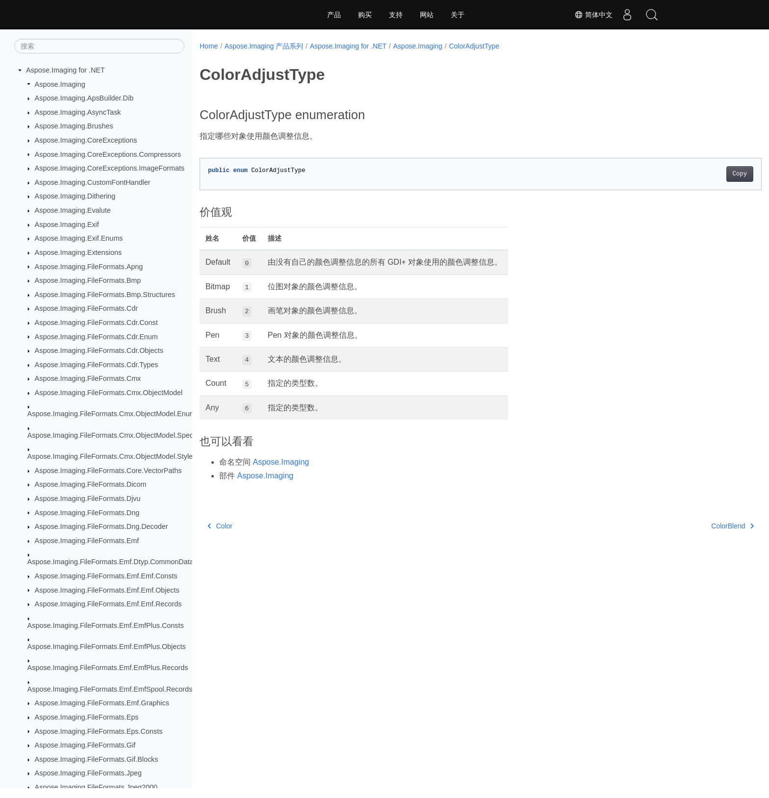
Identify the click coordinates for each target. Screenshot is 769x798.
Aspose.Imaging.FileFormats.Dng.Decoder (101, 526)
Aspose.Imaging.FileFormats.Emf (87, 541)
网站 (427, 15)
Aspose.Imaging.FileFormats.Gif (85, 745)
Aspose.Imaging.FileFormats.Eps (87, 717)
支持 (396, 15)
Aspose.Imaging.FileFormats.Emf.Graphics (102, 703)
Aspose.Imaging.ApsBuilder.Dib (84, 98)
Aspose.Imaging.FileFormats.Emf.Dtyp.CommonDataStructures (126, 562)
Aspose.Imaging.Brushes (74, 126)
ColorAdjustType (474, 46)
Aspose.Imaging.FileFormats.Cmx (88, 378)
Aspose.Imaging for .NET (65, 70)
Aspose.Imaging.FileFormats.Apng (89, 267)
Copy (701, 174)
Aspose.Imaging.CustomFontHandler (93, 182)
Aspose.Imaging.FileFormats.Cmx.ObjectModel (109, 393)
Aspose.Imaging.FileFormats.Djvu (88, 498)
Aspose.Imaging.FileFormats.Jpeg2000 (96, 787)
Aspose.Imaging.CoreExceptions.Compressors (108, 154)
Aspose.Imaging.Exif (67, 224)
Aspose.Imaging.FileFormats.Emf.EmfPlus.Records (107, 668)
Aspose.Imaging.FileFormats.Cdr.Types (96, 365)
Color (219, 526)
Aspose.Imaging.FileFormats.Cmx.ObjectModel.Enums (113, 414)
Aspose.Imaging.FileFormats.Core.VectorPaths (108, 470)
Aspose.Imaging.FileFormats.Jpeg (88, 773)
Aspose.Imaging (60, 84)
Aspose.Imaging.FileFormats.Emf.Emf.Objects (107, 590)
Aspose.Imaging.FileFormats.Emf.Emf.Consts (106, 576)
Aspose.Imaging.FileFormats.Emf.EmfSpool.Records (110, 689)
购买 (365, 15)
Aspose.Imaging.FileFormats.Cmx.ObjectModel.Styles (112, 456)
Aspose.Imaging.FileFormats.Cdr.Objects (99, 350)
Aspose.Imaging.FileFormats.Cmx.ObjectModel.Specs (112, 435)
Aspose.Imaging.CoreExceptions (86, 140)
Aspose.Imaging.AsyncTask (78, 112)
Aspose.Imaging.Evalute (73, 210)
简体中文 (593, 14)
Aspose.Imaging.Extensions (78, 252)
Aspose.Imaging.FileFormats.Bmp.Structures (105, 295)
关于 (457, 15)
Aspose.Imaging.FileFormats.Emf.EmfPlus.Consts (105, 625)
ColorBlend (693, 526)
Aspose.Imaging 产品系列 (264, 46)
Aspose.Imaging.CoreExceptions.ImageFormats (110, 168)
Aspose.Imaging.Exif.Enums (79, 238)
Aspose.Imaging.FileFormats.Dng (87, 513)
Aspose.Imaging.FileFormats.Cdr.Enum (96, 337)
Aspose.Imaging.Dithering (75, 196)
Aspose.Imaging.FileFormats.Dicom (91, 484)
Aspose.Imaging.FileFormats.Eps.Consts (99, 731)
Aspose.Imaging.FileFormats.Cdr (86, 308)
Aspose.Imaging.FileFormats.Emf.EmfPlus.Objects (106, 646)
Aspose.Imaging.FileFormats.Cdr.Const (96, 322)
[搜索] (99, 46)
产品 (334, 15)
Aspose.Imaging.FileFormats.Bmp (88, 280)
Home (209, 46)
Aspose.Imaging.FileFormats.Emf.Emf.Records (108, 604)
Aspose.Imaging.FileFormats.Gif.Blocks (96, 759)
